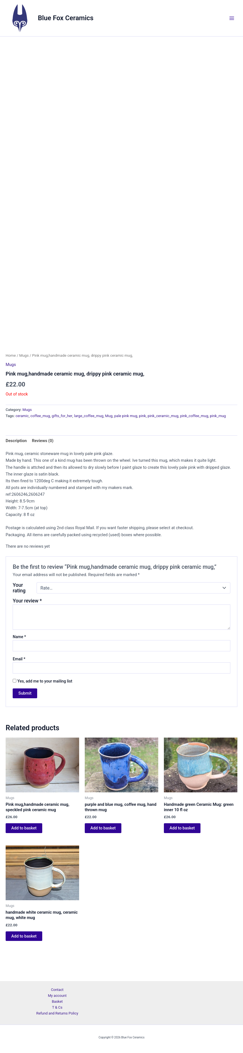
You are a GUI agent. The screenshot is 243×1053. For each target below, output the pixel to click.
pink (142, 439)
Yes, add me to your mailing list (42, 704)
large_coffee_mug (88, 439)
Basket (57, 1001)
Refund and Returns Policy (57, 1013)
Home (11, 379)
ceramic (22, 439)
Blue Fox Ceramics (65, 18)
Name (19, 660)
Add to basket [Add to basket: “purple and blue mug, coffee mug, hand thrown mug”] (103, 851)
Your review (27, 624)
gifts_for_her (62, 439)
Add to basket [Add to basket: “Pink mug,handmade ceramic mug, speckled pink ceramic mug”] (24, 851)
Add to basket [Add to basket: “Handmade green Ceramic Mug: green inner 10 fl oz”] (182, 851)
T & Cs (57, 1007)
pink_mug (218, 439)
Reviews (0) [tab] (42, 464)
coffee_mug (40, 439)
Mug (108, 439)
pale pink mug (125, 439)
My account (57, 995)
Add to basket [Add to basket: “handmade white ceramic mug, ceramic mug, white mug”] (24, 959)
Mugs (24, 379)
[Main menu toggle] (231, 18)
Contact (57, 990)
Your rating (19, 611)
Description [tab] (16, 464)
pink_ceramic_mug (163, 439)
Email (19, 682)
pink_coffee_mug (194, 439)
